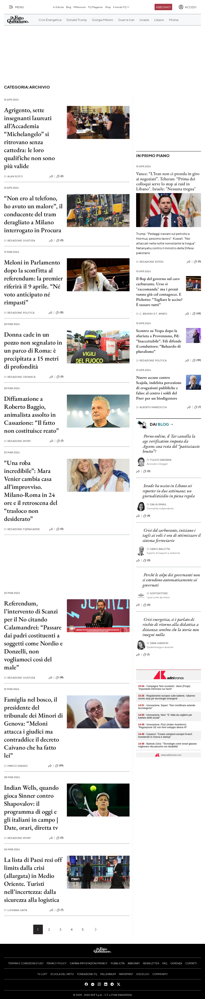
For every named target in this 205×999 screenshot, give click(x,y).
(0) (59, 240)
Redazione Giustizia (19, 240)
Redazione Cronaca (19, 376)
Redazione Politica (19, 312)
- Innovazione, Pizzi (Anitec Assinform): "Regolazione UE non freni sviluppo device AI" (162, 726)
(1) (146, 654)
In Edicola (58, 7)
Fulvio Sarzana (159, 459)
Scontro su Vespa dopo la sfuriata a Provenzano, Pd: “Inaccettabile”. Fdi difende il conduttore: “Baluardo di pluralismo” (158, 341)
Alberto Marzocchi (151, 407)
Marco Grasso (16, 765)
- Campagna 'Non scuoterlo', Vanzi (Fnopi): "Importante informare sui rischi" (164, 687)
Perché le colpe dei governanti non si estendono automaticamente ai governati (171, 580)
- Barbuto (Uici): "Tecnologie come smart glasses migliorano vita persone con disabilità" (167, 745)
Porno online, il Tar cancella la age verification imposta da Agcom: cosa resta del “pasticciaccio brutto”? (171, 443)
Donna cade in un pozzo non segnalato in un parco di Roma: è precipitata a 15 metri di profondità (33, 350)
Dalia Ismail (157, 504)
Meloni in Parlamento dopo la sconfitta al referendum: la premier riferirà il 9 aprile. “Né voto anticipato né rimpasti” (33, 282)
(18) (60, 677)
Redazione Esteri (150, 261)
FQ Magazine (95, 7)
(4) (146, 515)
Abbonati (163, 7)
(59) (59, 765)
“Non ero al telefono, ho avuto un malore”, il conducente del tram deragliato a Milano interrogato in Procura (33, 214)
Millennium (79, 7)
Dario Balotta (158, 548)
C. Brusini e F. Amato (151, 313)
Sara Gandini (157, 643)
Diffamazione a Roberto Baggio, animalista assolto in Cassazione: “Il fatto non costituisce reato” (31, 414)
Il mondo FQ (121, 7)
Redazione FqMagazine (22, 529)
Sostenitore (157, 593)
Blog (68, 7)
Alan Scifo (13, 176)
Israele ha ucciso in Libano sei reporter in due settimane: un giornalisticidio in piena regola (169, 491)
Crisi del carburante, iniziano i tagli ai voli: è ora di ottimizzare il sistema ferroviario (172, 535)
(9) (59, 376)
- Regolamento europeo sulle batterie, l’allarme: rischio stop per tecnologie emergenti (166, 697)
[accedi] (187, 7)
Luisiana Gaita (15, 910)
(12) (60, 312)
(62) (196, 313)
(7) (60, 441)
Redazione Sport (17, 441)
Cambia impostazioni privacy (89, 963)
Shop (108, 7)
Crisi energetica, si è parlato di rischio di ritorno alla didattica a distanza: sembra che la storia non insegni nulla (171, 626)
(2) (59, 176)
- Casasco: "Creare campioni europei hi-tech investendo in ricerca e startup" (165, 735)
